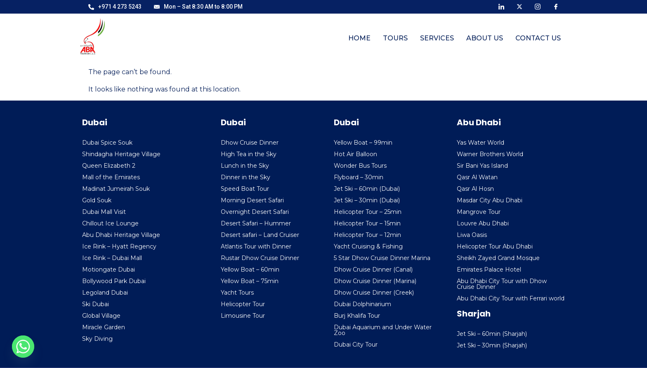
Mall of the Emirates (111, 177)
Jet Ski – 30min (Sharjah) (492, 345)
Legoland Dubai (105, 292)
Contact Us (538, 38)
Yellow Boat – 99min (363, 142)
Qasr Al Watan (477, 177)
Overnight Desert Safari (255, 212)
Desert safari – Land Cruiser (260, 235)
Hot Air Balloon (355, 154)
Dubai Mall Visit (104, 212)
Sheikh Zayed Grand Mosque (498, 258)
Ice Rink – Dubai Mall (112, 258)
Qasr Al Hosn (475, 188)
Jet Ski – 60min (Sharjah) (492, 334)
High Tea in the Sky (248, 154)
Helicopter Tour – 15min (367, 223)
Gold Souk (96, 200)
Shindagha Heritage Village (121, 154)
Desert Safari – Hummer (256, 223)
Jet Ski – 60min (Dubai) (367, 188)
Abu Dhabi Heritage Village (121, 235)
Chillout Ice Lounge (110, 223)
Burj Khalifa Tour (357, 315)
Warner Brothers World (490, 154)
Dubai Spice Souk (107, 142)
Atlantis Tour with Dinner (256, 246)
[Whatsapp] (23, 346)
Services (437, 38)
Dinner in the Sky (245, 177)
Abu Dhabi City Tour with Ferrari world (510, 298)
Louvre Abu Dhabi (483, 223)
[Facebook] (556, 6)
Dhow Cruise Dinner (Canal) (373, 269)
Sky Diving (97, 338)
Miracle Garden (103, 327)
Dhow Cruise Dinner (250, 142)
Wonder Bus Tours (360, 165)
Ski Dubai (95, 304)
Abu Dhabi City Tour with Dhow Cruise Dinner (502, 284)
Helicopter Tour (243, 304)
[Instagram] (538, 6)
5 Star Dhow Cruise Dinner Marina (382, 258)
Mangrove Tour (479, 212)
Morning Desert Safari (252, 200)
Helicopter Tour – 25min (367, 212)
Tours (395, 38)
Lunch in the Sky (245, 165)
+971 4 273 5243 (115, 6)
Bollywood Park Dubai (114, 281)
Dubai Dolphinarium (362, 304)
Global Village (101, 315)
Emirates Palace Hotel (489, 269)
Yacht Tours (237, 292)
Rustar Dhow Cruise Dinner (260, 258)
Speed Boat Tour (245, 188)
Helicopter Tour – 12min (367, 235)
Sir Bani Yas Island (482, 165)
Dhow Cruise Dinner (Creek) (374, 292)
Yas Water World (480, 142)
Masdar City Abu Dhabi (489, 200)
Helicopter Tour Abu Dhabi (495, 246)
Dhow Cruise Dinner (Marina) (375, 281)
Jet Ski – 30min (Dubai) (367, 200)
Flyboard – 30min (358, 177)
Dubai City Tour (356, 344)
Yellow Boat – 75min (250, 281)
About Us (484, 38)
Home (359, 38)
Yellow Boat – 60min (250, 269)
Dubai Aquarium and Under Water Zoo (383, 330)
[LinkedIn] (501, 6)
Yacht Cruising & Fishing (368, 246)
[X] (519, 6)
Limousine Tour (243, 315)
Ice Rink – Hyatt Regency (119, 246)
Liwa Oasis (472, 235)
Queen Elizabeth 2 (108, 165)
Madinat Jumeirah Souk (116, 188)
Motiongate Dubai (108, 269)
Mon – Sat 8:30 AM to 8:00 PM (198, 6)
